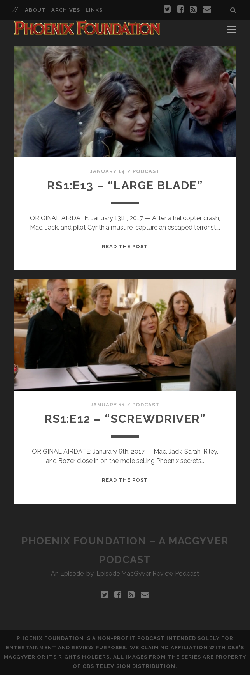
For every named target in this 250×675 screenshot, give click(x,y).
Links (94, 10)
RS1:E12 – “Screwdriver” (125, 419)
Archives (65, 10)
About (35, 10)
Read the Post (125, 246)
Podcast (146, 171)
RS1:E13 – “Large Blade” (125, 185)
